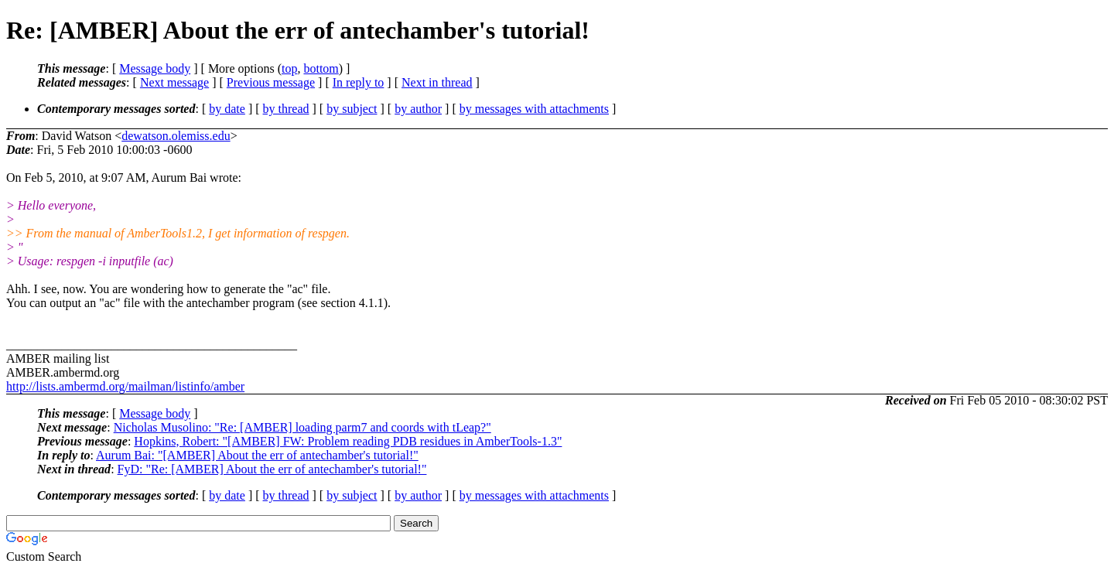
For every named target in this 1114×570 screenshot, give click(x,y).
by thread (286, 108)
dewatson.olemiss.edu (175, 135)
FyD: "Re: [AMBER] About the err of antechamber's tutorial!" (272, 469)
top (289, 68)
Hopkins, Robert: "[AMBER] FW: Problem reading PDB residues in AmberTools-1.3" (348, 441)
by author (418, 108)
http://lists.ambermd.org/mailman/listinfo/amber (125, 386)
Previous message (271, 82)
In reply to (358, 82)
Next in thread (437, 82)
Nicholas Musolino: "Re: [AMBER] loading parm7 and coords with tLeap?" (302, 427)
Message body (154, 68)
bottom (320, 68)
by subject (351, 108)
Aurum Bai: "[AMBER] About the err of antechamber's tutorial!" (257, 455)
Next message (174, 82)
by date (227, 108)
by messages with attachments (534, 108)
